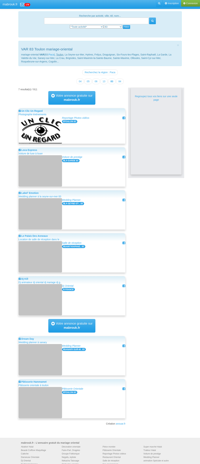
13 (104, 81)
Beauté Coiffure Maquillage (33, 450)
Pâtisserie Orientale (72, 388)
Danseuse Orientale (30, 457)
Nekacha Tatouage (70, 460)
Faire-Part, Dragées (71, 450)
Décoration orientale (71, 447)
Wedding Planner (71, 200)
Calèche (25, 454)
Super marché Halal (153, 447)
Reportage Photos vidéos (75, 117)
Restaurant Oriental (112, 457)
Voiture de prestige (72, 157)
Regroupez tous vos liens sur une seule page (156, 98)
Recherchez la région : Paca (100, 72)
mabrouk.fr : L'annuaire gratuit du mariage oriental (50, 442)
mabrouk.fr (10, 4)
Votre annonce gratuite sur (71, 98)
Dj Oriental (68, 285)
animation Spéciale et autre (156, 460)
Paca (51, 54)
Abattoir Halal (27, 447)
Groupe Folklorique (71, 454)
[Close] (178, 45)
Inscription (172, 3)
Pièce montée (109, 447)
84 (120, 81)
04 (80, 81)
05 (88, 81)
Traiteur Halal (150, 450)
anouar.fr (120, 423)
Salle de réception (71, 242)
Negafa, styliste (69, 457)
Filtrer (126, 27)
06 (96, 81)
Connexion (190, 3)
